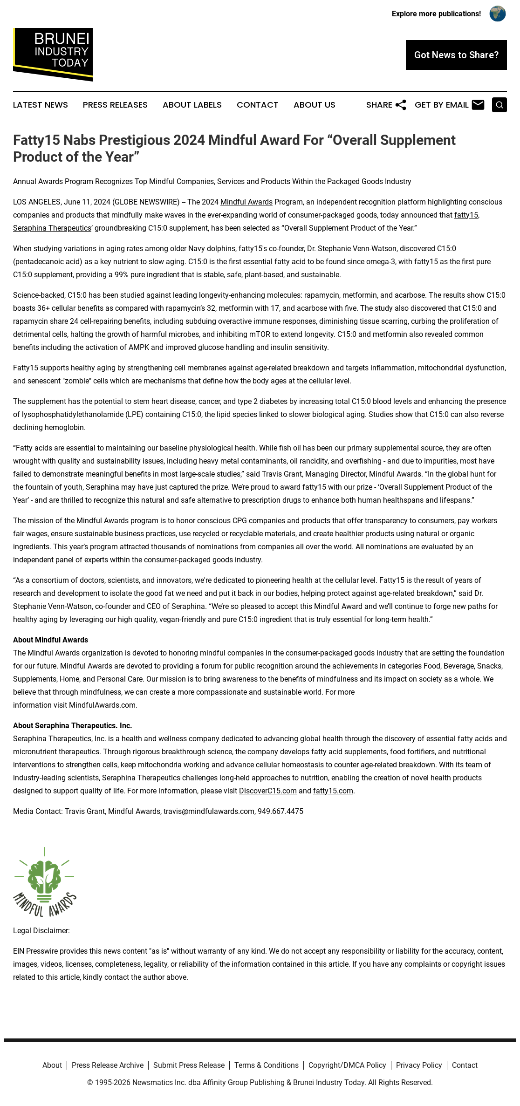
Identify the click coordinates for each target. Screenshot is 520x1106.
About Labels (192, 105)
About (52, 1065)
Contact (258, 105)
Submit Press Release (189, 1065)
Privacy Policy (419, 1065)
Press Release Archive (108, 1065)
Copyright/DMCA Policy (347, 1065)
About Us (314, 105)
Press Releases (115, 105)
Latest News (40, 105)
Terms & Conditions (266, 1065)
